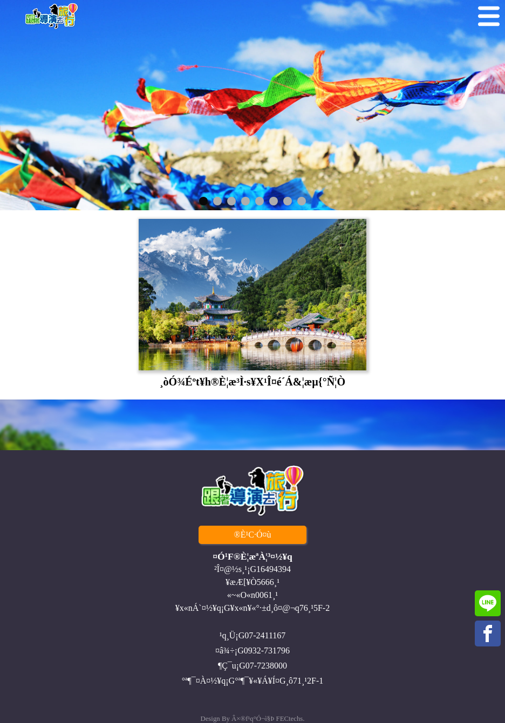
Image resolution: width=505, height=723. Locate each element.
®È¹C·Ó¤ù (252, 534)
